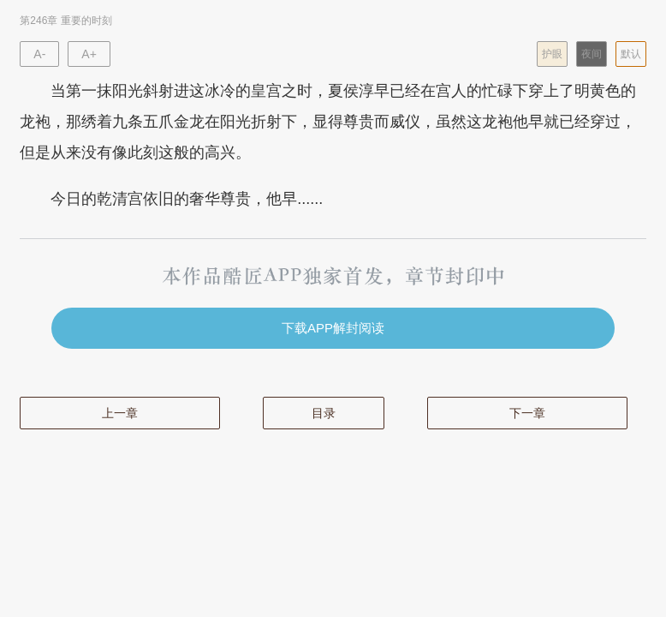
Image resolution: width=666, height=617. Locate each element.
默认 (631, 54)
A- (39, 54)
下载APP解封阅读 (333, 327)
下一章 (527, 413)
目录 (324, 413)
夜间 (591, 54)
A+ (89, 54)
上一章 (120, 413)
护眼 (552, 54)
